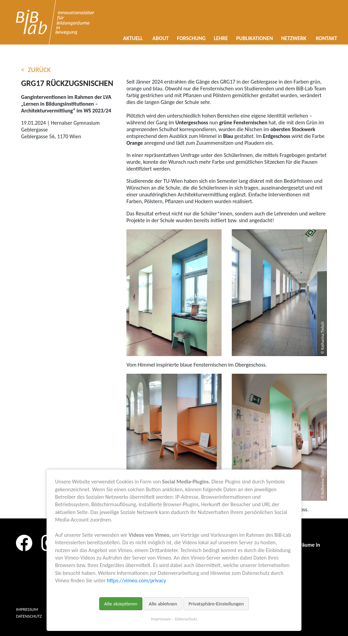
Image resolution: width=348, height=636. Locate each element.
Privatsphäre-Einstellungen (216, 604)
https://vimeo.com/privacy (136, 580)
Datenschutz (186, 618)
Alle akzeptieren (121, 604)
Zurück (39, 70)
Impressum (161, 618)
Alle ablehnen (163, 604)
